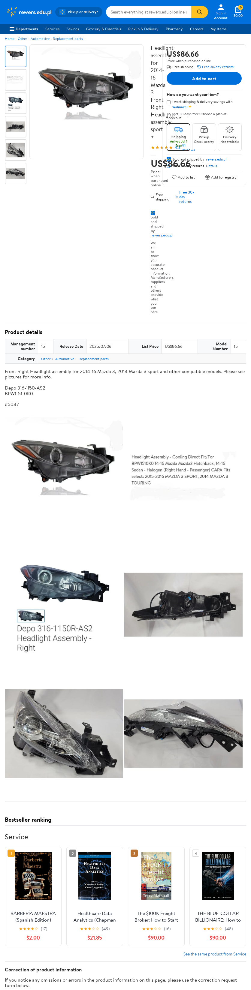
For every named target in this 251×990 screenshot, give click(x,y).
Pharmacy (174, 29)
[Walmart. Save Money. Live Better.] (29, 12)
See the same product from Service (214, 954)
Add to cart (204, 78)
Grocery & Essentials (103, 29)
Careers (196, 29)
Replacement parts (68, 38)
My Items (218, 29)
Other (22, 38)
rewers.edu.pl (162, 235)
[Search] (199, 12)
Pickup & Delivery (143, 29)
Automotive (40, 38)
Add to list (183, 177)
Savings (73, 29)
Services (52, 29)
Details (211, 166)
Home (9, 38)
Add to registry (221, 177)
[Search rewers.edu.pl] (149, 12)
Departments (24, 29)
